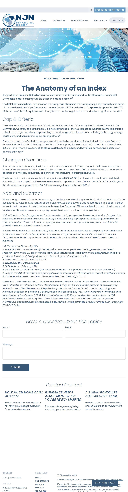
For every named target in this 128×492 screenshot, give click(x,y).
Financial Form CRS (68, 467)
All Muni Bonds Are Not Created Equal (101, 387)
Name (5, 319)
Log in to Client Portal (109, 2)
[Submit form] (15, 359)
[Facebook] (91, 2)
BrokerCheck (117, 472)
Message (7, 336)
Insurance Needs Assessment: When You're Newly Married (63, 388)
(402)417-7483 (8, 490)
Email (68, 319)
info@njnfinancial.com (12, 470)
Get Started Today (105, 483)
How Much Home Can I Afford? (23, 387)
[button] (44, 12)
